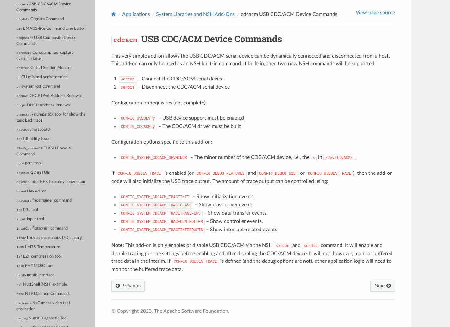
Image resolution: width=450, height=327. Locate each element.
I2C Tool (27, 210)
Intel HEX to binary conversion (50, 182)
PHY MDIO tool (34, 266)
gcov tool (28, 163)
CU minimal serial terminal (42, 77)
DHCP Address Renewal (43, 105)
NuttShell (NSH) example (41, 284)
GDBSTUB (33, 173)
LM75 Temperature (38, 247)
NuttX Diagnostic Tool (41, 318)
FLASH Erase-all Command (44, 151)
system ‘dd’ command (38, 87)
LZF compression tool (39, 257)
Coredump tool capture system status (45, 56)
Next (382, 285)
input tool (30, 219)
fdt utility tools (33, 139)
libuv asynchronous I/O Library (49, 238)
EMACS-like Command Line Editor (50, 29)
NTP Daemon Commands (43, 294)
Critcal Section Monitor (44, 68)
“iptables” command (42, 228)
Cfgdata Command (40, 19)
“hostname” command (44, 200)
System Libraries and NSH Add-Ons (195, 14)
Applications (136, 14)
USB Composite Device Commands (46, 41)
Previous (128, 285)
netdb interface (35, 275)
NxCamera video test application (43, 306)
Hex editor (31, 191)
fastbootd (33, 130)
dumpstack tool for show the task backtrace (50, 117)
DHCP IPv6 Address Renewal (49, 96)
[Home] (113, 14)
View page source (375, 12)
